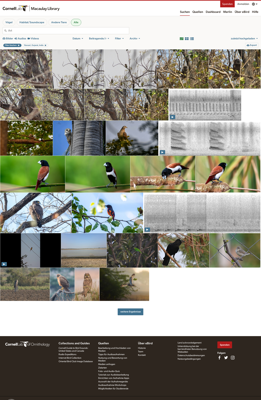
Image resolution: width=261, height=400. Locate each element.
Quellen (197, 12)
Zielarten (102, 368)
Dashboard (213, 12)
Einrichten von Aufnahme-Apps (113, 378)
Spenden (227, 4)
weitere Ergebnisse (130, 311)
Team (140, 351)
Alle (76, 22)
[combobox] (68, 30)
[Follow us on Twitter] (226, 358)
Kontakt (142, 355)
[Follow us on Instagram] (233, 358)
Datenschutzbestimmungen (191, 355)
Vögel (8, 22)
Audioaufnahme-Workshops (112, 385)
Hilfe (255, 12)
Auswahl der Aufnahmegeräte (113, 381)
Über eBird (242, 12)
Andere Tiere (59, 22)
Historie (142, 348)
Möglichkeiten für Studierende (113, 388)
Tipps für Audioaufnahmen (111, 354)
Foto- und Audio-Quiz (109, 371)
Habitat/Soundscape (31, 22)
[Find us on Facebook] (219, 358)
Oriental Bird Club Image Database (76, 361)
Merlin (227, 12)
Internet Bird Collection (70, 358)
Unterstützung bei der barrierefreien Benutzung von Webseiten (192, 349)
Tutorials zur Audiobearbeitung (113, 375)
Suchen (185, 12)
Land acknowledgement (189, 343)
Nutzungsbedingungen (189, 359)
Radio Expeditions (67, 354)
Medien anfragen (106, 364)
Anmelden (243, 4)
